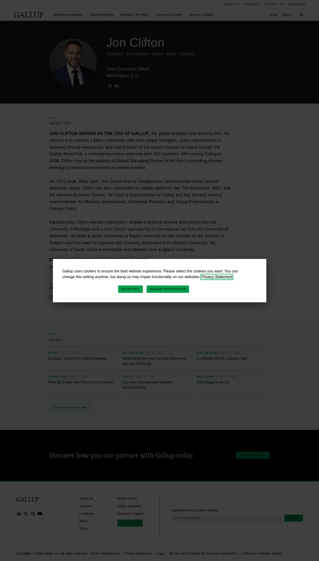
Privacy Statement (216, 277)
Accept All (130, 289)
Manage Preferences (168, 289)
